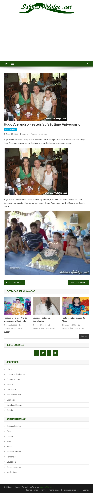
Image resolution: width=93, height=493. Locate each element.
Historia (10, 436)
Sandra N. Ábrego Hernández (34, 134)
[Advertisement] (46, 40)
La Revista (11, 389)
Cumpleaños (10, 129)
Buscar (7, 332)
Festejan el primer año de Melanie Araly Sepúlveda (15, 319)
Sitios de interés (14, 452)
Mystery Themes (46, 487)
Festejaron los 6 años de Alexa (73, 319)
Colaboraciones (13, 379)
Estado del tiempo (14, 405)
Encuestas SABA (14, 395)
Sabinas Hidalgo (14, 426)
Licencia (86, 490)
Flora (9, 441)
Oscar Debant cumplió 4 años (16, 282)
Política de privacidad (71, 490)
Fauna (9, 446)
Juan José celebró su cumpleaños (79, 282)
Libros (9, 369)
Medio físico (12, 472)
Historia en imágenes (16, 374)
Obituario (11, 400)
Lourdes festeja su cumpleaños (41, 319)
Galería (10, 410)
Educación (11, 462)
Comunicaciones (14, 467)
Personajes (12, 457)
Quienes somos (32, 490)
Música (10, 384)
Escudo (10, 431)
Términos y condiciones (50, 490)
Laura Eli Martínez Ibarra (13, 328)
